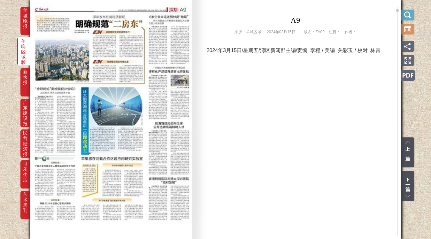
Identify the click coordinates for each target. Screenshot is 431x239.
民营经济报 (25, 137)
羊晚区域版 (23, 45)
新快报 (25, 76)
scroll (397, 10)
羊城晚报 (25, 15)
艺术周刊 (25, 199)
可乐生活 (25, 168)
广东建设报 (25, 107)
